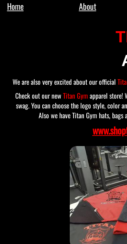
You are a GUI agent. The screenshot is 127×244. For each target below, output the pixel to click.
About (87, 6)
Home (15, 6)
